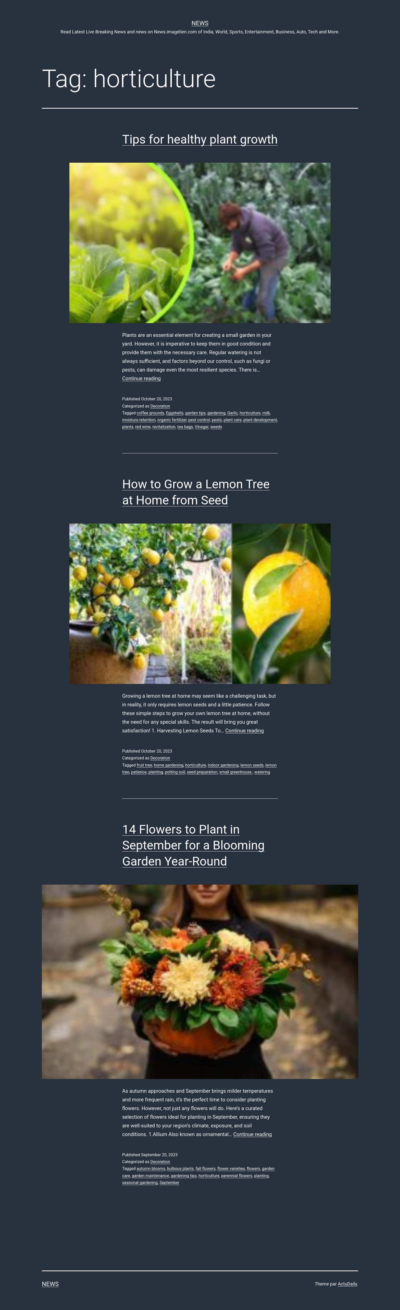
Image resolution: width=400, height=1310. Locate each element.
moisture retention (138, 419)
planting (155, 772)
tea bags (185, 426)
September (169, 1182)
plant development (260, 419)
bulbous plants (180, 1168)
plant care (232, 419)
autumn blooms (151, 1168)
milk (266, 413)
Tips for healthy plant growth (200, 139)
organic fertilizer (172, 419)
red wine (143, 426)
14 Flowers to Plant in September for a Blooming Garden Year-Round (193, 845)
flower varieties (231, 1168)
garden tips (195, 413)
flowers (253, 1168)
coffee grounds (150, 413)
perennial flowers (236, 1175)
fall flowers (206, 1168)
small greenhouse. (236, 772)
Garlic (232, 413)
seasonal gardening (140, 1182)
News (200, 23)
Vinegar (201, 426)
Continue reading (141, 378)
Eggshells (175, 413)
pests (217, 419)
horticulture (250, 413)
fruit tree (144, 765)
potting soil (175, 772)
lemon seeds (252, 765)
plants (127, 426)
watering (262, 772)
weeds (216, 426)
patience (139, 772)
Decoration (160, 406)
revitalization (164, 426)
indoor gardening (223, 765)
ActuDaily (347, 1284)
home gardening (168, 765)
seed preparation (202, 772)
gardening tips (184, 1175)
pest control (199, 419)
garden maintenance (150, 1175)
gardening (216, 413)
